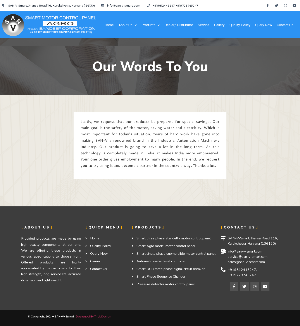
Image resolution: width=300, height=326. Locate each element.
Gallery (219, 25)
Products (150, 25)
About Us (128, 25)
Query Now (263, 25)
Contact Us (285, 25)
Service (203, 25)
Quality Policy (239, 25)
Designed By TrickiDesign (93, 316)
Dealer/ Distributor (178, 25)
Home (109, 25)
